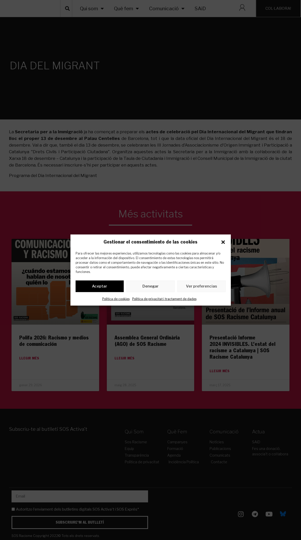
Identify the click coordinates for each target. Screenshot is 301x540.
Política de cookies (116, 300)
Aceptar (99, 287)
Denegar (150, 287)
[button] (223, 242)
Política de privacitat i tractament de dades (164, 300)
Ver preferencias (201, 287)
